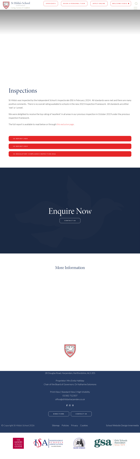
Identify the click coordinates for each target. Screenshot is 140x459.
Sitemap (56, 432)
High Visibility (83, 399)
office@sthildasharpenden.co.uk (70, 406)
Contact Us (70, 225)
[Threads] (73, 412)
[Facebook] (66, 412)
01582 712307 (70, 402)
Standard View (68, 399)
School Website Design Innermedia (122, 432)
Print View (55, 399)
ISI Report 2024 (20, 138)
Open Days (51, 3)
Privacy (74, 432)
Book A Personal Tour (74, 3)
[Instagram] (70, 412)
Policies (65, 432)
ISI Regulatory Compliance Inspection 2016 (34, 154)
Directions (58, 421)
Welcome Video (119, 3)
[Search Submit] (136, 3)
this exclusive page (65, 124)
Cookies (84, 432)
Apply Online (99, 3)
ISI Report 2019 (20, 146)
